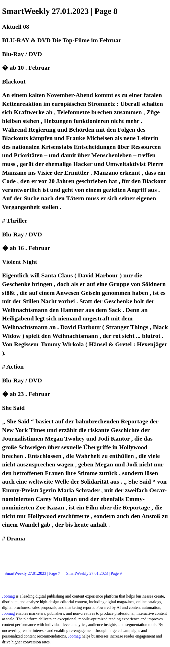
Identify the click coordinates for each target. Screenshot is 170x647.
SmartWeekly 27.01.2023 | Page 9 (94, 573)
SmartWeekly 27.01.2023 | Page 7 (32, 573)
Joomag (9, 596)
